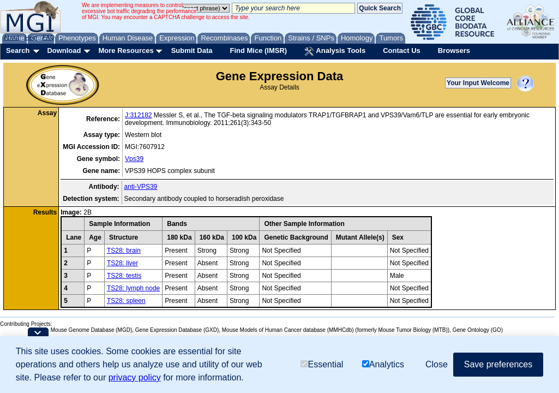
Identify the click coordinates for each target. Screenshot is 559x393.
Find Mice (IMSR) (258, 50)
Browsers (454, 50)
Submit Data (192, 50)
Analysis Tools (334, 51)
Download (64, 50)
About (12, 37)
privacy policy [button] (135, 377)
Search (17, 50)
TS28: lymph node (133, 288)
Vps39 (134, 159)
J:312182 (138, 115)
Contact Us (401, 50)
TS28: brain (124, 250)
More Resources (125, 50)
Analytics (383, 364)
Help (31, 37)
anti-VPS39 (141, 186)
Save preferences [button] (498, 364)
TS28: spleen (126, 301)
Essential (321, 364)
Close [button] (436, 364)
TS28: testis (124, 275)
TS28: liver (122, 263)
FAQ (49, 37)
